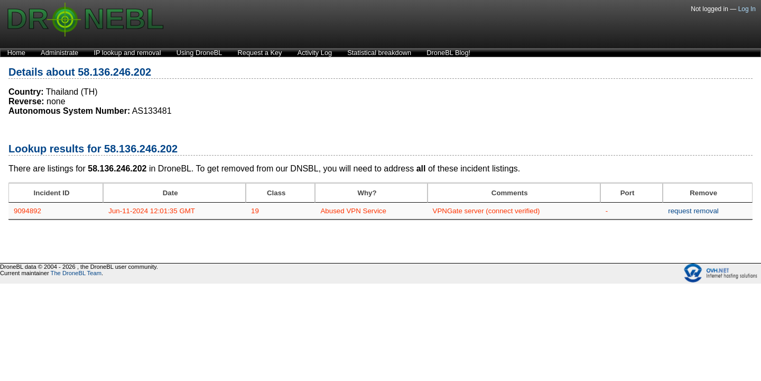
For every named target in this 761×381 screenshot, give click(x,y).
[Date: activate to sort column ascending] (174, 193)
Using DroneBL (199, 53)
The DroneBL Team (76, 273)
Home (16, 53)
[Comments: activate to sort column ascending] (514, 193)
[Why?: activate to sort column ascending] (371, 193)
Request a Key (260, 53)
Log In (747, 9)
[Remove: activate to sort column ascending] (708, 193)
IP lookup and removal (127, 53)
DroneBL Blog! (448, 53)
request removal (693, 211)
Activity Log (315, 53)
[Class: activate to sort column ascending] (280, 193)
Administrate (59, 53)
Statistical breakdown (379, 53)
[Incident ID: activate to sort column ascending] (55, 193)
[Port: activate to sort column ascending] (631, 193)
